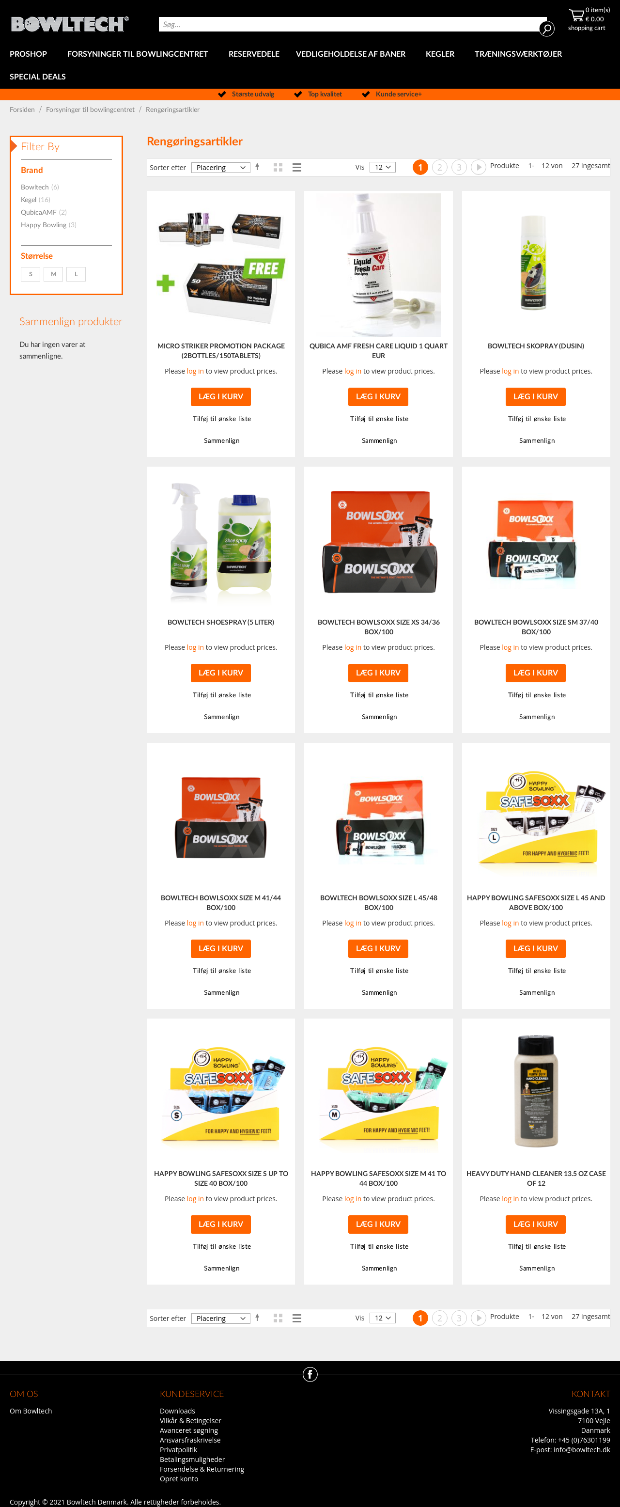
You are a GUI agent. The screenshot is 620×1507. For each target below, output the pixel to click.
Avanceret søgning (189, 1430)
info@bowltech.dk (582, 1449)
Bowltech (43, 187)
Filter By (40, 146)
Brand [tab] (32, 170)
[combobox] (353, 24)
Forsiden (23, 110)
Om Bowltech (31, 1410)
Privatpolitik (178, 1449)
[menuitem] (30, 54)
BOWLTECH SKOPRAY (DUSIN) (536, 346)
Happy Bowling (51, 225)
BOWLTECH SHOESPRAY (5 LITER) (221, 622)
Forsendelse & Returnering (202, 1469)
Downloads (177, 1410)
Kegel (38, 200)
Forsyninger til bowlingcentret (91, 110)
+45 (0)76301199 (584, 1439)
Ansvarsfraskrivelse (190, 1439)
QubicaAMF (47, 212)
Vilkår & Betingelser (190, 1420)
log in (195, 371)
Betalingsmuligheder (192, 1459)
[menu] (310, 66)
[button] (221, 419)
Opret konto (179, 1478)
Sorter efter (168, 167)
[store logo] (70, 21)
